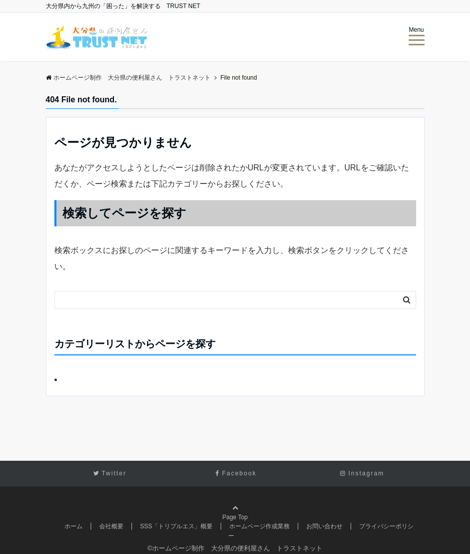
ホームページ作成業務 (259, 526)
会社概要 (111, 526)
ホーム (73, 526)
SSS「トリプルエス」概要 (176, 526)
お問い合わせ (324, 526)
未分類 (74, 379)
